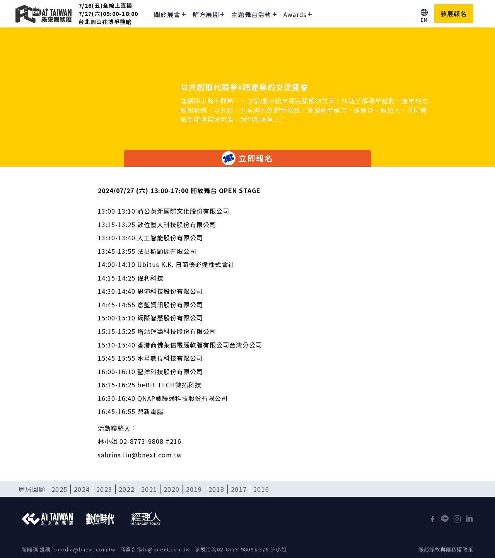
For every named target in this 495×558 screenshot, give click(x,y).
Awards (295, 14)
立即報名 (247, 158)
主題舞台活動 (251, 14)
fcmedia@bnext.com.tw (83, 549)
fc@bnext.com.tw (166, 549)
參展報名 (453, 13)
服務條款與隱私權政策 (446, 549)
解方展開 (206, 14)
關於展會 (167, 14)
